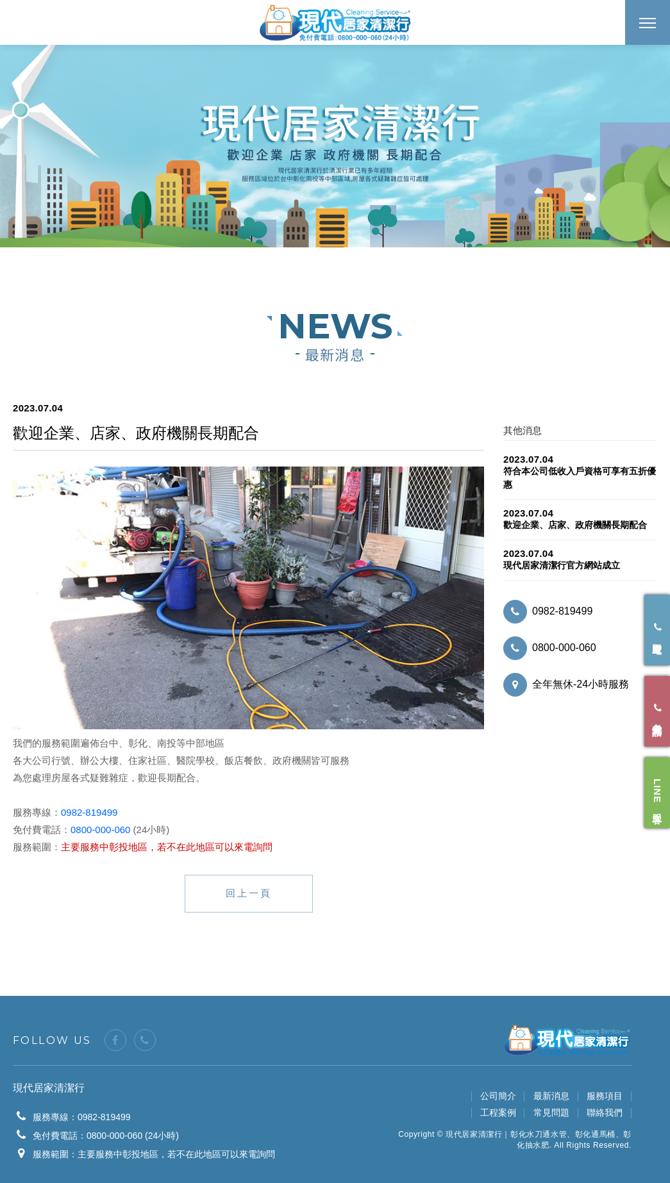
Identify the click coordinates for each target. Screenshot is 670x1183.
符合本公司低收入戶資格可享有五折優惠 (579, 478)
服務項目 (605, 1096)
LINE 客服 (657, 793)
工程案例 (498, 1112)
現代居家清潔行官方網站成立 (561, 565)
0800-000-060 (100, 829)
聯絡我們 (605, 1112)
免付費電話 (657, 711)
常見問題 (551, 1112)
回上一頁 (249, 893)
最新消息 (551, 1096)
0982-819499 (89, 812)
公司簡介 (498, 1096)
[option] (335, 146)
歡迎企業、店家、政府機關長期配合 (575, 525)
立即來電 (657, 630)
